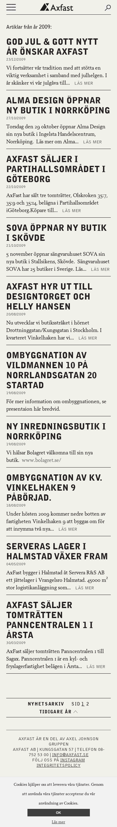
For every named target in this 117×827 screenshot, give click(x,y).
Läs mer (83, 83)
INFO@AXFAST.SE (70, 755)
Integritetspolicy (58, 765)
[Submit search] (108, 8)
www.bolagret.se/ (41, 460)
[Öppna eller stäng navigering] (11, 8)
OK (58, 813)
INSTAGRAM (72, 760)
